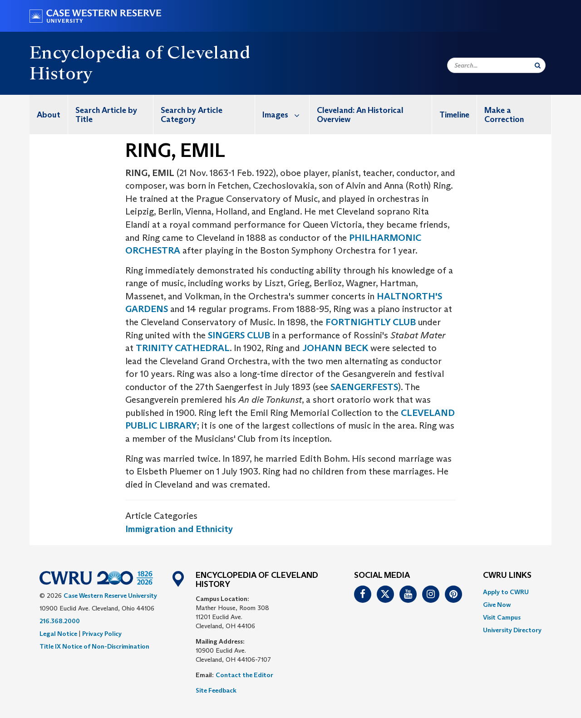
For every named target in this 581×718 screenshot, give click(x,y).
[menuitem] (49, 114)
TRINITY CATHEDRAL (183, 347)
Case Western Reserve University (110, 595)
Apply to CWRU (506, 592)
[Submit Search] (538, 65)
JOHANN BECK (335, 347)
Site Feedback (216, 690)
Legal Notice (58, 634)
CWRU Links (507, 575)
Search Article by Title (106, 114)
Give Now (497, 605)
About (48, 115)
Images (285, 114)
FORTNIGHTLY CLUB (370, 322)
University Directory (512, 630)
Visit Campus (502, 617)
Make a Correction (504, 114)
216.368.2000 (59, 621)
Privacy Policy (102, 634)
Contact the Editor (244, 675)
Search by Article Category (191, 114)
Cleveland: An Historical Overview (360, 114)
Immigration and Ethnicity (179, 528)
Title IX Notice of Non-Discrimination (94, 646)
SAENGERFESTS (364, 386)
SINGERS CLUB (239, 335)
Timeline (454, 115)
